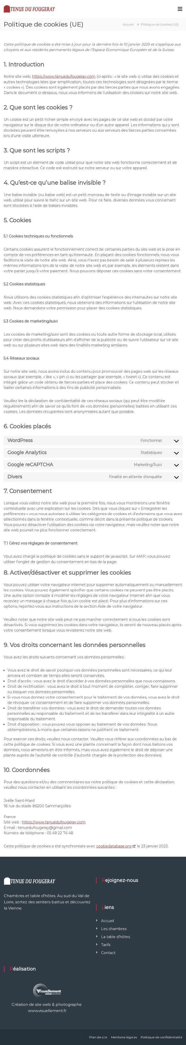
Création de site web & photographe (47, 1004)
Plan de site (98, 1037)
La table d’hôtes (115, 936)
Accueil (107, 921)
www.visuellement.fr (47, 1010)
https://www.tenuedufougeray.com (63, 76)
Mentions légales (124, 1037)
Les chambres (114, 929)
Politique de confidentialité (161, 1037)
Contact (108, 952)
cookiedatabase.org (113, 846)
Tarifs (105, 944)
